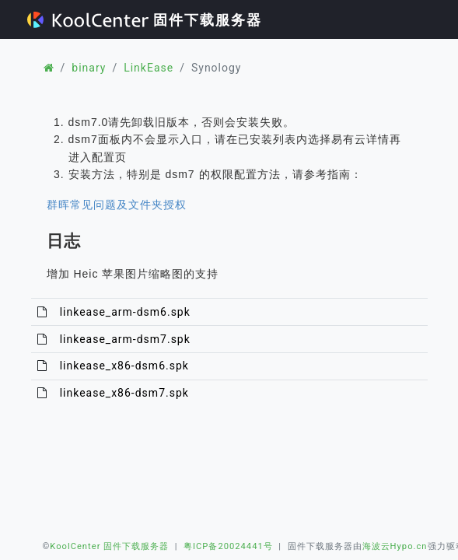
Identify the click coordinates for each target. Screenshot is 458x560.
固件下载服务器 (145, 20)
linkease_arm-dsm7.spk (125, 339)
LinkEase (148, 67)
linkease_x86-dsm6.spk (124, 365)
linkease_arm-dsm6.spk (125, 312)
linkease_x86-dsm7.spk (124, 393)
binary (89, 67)
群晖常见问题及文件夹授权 (117, 204)
